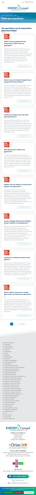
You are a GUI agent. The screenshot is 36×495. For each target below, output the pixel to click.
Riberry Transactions (9, 342)
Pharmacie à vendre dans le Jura (12, 383)
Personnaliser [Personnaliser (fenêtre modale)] (29, 492)
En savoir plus (24, 66)
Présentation (7, 344)
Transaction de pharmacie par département (14, 376)
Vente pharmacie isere (9, 418)
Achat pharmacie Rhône (10, 374)
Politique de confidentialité (10, 360)
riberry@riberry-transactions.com (19, 483)
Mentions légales (8, 356)
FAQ (5, 413)
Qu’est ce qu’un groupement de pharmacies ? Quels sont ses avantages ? (15, 43)
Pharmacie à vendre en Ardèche (12, 381)
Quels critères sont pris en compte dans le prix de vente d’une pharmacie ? (17, 294)
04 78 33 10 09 (29, 2)
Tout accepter (8, 492)
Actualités (6, 355)
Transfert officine (8, 406)
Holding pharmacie (8, 411)
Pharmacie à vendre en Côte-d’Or (12, 392)
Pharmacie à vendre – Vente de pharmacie (14, 367)
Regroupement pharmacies (10, 407)
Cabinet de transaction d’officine (12, 400)
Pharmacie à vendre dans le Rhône (12, 379)
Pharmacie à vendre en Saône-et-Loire (13, 393)
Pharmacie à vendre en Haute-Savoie (13, 390)
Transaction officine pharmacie (11, 370)
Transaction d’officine (9, 399)
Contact (6, 353)
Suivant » (22, 324)
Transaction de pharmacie (10, 397)
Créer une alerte (19, 476)
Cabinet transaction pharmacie (11, 395)
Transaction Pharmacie (10, 362)
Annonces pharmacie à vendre (11, 369)
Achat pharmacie (8, 348)
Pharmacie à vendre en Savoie (11, 386)
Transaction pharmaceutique (11, 365)
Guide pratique (7, 351)
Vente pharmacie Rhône (10, 372)
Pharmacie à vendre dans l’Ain (11, 385)
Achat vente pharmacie (10, 402)
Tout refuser (18, 492)
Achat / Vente (7, 416)
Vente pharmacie (8, 346)
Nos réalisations (8, 414)
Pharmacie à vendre (9, 404)
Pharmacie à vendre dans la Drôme (12, 377)
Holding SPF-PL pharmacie (10, 409)
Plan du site (7, 358)
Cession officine (8, 363)
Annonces (6, 349)
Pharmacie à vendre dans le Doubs (12, 388)
